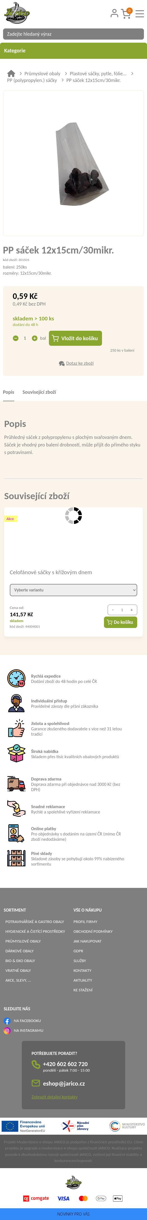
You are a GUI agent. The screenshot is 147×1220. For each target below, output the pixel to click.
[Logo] (24, 14)
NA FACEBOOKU (27, 1020)
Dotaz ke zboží (80, 363)
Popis (8, 392)
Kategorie (73, 50)
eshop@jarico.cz (64, 1083)
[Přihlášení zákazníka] (114, 13)
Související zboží (39, 392)
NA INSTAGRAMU (28, 1030)
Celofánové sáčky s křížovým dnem (51, 572)
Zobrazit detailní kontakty (54, 1097)
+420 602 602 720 (65, 1064)
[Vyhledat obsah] (137, 34)
